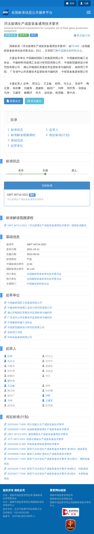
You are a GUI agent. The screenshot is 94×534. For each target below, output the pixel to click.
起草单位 (17, 145)
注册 (84, 3)
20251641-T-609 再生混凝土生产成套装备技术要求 (34, 424)
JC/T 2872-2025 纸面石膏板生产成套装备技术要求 (34, 439)
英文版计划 (82, 35)
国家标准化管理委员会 (61, 498)
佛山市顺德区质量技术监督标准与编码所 (28, 312)
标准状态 (17, 129)
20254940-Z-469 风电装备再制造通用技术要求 (31, 444)
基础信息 (17, 140)
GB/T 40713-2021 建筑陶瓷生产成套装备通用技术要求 (36, 434)
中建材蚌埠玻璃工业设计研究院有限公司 (28, 307)
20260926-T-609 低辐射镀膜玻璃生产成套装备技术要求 (36, 429)
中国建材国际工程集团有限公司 (23, 302)
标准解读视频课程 (23, 135)
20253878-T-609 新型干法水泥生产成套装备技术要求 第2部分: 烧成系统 (45, 449)
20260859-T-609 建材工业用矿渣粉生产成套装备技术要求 (38, 454)
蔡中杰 (9, 380)
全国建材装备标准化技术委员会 (44, 273)
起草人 (53, 129)
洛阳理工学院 (13, 332)
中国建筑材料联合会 (70, 50)
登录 (70, 3)
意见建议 (34, 101)
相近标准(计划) (59, 135)
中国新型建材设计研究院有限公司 (24, 327)
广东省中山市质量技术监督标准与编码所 (28, 317)
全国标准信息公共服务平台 (28, 12)
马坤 (8, 400)
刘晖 (46, 395)
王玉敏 (9, 385)
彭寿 (8, 356)
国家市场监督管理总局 (61, 495)
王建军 (47, 400)
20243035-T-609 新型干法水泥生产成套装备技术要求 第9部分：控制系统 (46, 468)
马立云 (9, 361)
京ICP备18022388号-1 (23, 516)
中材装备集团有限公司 (18, 337)
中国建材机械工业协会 (18, 322)
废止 (74, 170)
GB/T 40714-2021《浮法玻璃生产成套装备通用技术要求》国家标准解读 (45, 225)
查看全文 (14, 101)
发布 (21, 170)
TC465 (75, 46)
